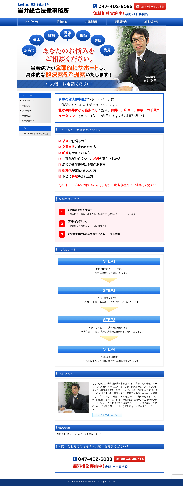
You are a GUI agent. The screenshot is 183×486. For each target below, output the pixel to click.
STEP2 (109, 290)
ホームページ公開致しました (35, 133)
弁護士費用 (27, 110)
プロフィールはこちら (107, 414)
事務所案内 (27, 116)
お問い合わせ (28, 121)
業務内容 (26, 105)
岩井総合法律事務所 (86, 481)
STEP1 (109, 261)
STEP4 (109, 349)
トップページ (28, 100)
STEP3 (109, 320)
